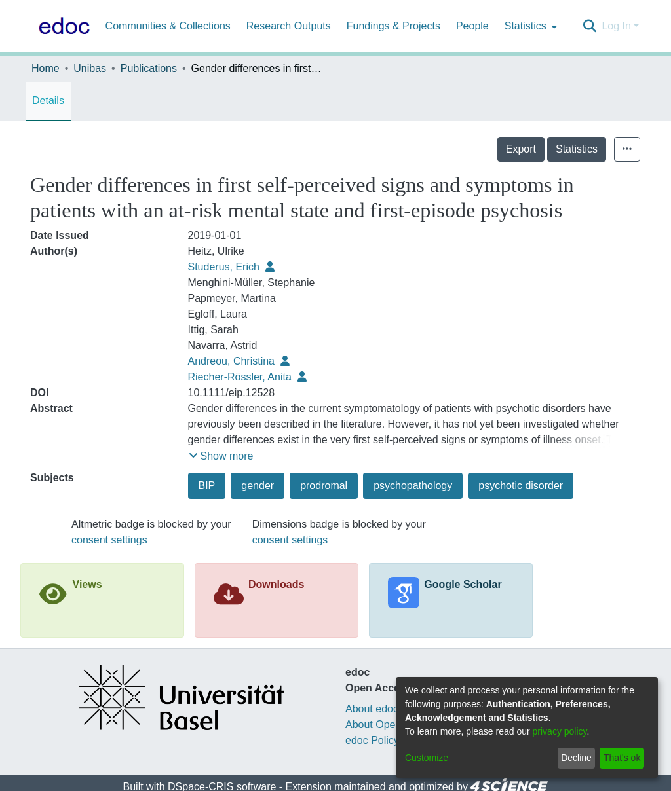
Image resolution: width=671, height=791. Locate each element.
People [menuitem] (472, 25)
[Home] (61, 26)
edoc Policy (372, 740)
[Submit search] (589, 26)
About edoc (371, 708)
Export (550, 149)
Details (48, 100)
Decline (576, 757)
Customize (426, 757)
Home (45, 68)
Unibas (89, 68)
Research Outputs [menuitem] (288, 25)
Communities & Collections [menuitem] (168, 25)
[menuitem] (529, 26)
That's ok (622, 757)
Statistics (605, 149)
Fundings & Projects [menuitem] (393, 25)
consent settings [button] (109, 539)
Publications (149, 68)
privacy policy (560, 731)
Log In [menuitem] (616, 25)
